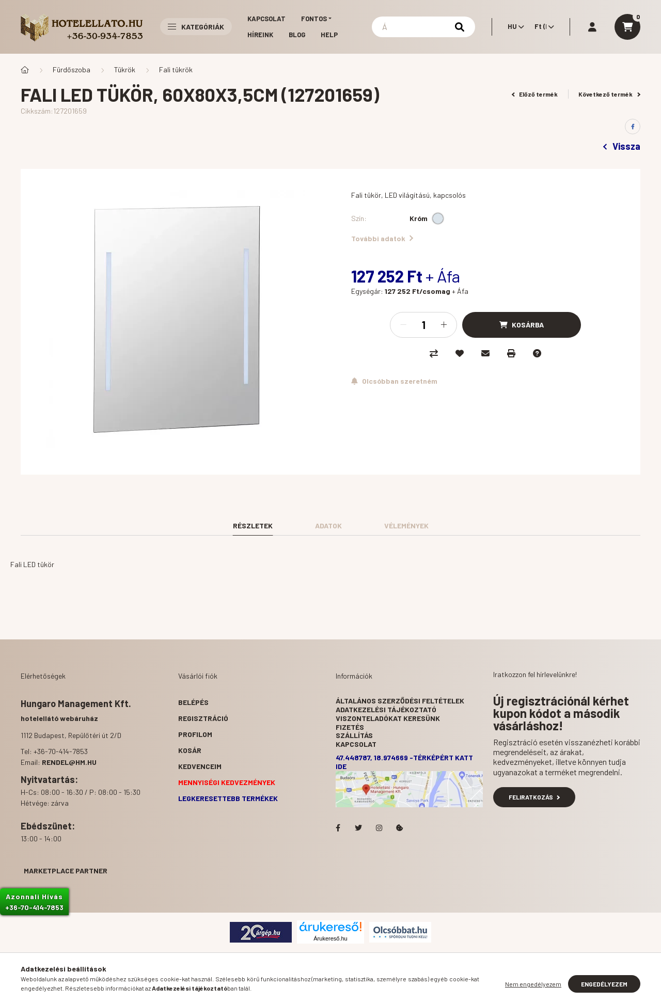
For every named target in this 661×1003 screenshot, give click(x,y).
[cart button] (627, 27)
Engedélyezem (604, 984)
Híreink (260, 34)
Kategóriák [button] (196, 26)
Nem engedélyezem (533, 984)
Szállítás (354, 735)
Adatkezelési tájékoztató (386, 709)
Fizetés (350, 727)
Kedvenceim (200, 766)
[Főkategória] (25, 69)
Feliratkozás (534, 797)
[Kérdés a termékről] (537, 353)
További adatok (382, 238)
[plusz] (443, 325)
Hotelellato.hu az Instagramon (379, 828)
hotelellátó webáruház (59, 718)
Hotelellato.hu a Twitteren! (358, 828)
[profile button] (592, 27)
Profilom (195, 734)
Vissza (621, 146)
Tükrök (124, 69)
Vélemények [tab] (406, 525)
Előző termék (535, 94)
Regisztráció (203, 718)
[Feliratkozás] (394, 381)
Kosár (189, 750)
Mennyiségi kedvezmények (226, 782)
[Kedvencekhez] (459, 353)
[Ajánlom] (485, 353)
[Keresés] (423, 27)
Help (329, 34)
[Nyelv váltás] (513, 27)
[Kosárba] (521, 325)
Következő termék (609, 94)
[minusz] (403, 325)
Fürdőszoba (71, 69)
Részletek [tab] (253, 525)
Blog (297, 34)
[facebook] (632, 126)
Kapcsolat (266, 18)
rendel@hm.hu (69, 762)
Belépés (193, 702)
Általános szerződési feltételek (400, 700)
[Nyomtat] (511, 353)
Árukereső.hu (330, 938)
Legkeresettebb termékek (228, 798)
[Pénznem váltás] (541, 27)
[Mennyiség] (423, 324)
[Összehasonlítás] (433, 353)
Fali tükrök (176, 69)
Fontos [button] (314, 18)
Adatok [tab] (328, 525)
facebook (337, 828)
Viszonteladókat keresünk (388, 718)
